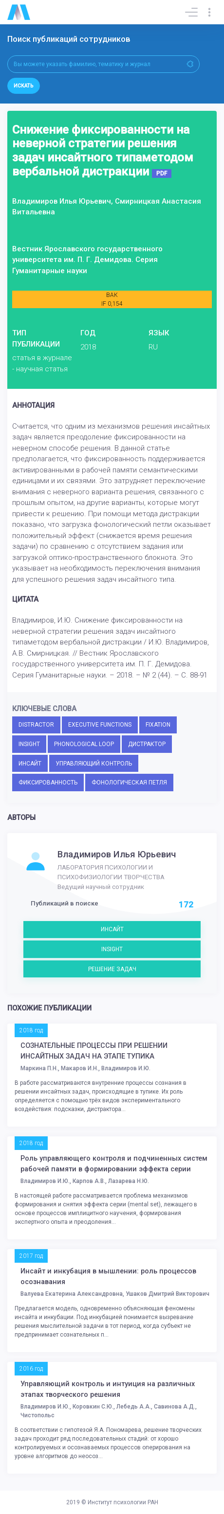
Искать (24, 85)
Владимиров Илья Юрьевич (116, 854)
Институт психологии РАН (123, 1502)
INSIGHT (29, 744)
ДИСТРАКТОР (147, 744)
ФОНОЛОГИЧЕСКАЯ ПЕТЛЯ (129, 782)
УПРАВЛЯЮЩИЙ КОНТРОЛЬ (94, 763)
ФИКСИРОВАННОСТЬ (48, 782)
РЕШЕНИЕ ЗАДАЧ (112, 969)
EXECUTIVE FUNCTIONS (99, 724)
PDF (161, 173)
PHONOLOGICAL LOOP (84, 744)
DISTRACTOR (36, 724)
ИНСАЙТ (30, 763)
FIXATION (158, 724)
